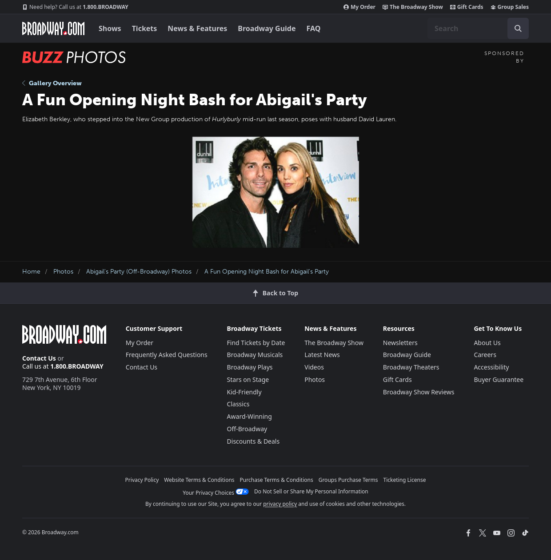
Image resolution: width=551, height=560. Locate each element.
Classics (238, 404)
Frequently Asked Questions (167, 354)
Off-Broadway (247, 429)
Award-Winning (249, 416)
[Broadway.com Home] (53, 28)
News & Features (197, 28)
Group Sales (510, 7)
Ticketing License (404, 480)
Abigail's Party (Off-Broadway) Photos (139, 271)
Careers (485, 354)
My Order (359, 7)
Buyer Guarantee (498, 379)
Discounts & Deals (253, 441)
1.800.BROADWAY (75, 7)
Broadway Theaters (411, 367)
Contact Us (39, 358)
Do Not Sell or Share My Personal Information (311, 491)
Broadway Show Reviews (419, 392)
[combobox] (478, 28)
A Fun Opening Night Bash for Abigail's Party (266, 271)
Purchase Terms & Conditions (276, 480)
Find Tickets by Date (256, 342)
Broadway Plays (250, 367)
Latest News (322, 354)
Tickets (144, 28)
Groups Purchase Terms (348, 480)
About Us (487, 342)
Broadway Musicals (255, 354)
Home (31, 271)
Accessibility (491, 367)
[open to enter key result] (518, 28)
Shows (110, 28)
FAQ (314, 28)
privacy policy (280, 504)
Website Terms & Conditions (199, 480)
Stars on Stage (248, 379)
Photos (63, 271)
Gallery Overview (52, 83)
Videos (314, 367)
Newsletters (400, 342)
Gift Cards (466, 7)
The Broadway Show (413, 7)
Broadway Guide (266, 28)
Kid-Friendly (244, 392)
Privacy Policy (142, 480)
